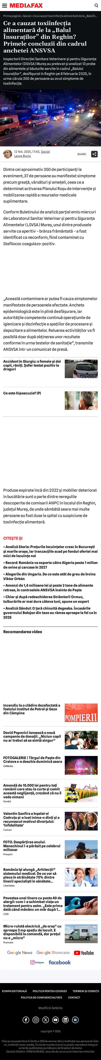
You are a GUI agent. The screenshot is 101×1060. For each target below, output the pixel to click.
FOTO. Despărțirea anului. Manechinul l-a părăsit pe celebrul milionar (31, 846)
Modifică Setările (50, 1008)
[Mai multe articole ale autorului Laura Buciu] (7, 154)
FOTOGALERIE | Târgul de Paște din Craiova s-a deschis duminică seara (32, 760)
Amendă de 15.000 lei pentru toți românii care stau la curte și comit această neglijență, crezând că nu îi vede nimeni (32, 791)
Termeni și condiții (86, 991)
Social (27, 16)
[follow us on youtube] (84, 953)
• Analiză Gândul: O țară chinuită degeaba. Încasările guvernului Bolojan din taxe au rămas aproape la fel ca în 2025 (50, 613)
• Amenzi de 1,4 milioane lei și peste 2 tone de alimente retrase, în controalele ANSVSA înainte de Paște (48, 587)
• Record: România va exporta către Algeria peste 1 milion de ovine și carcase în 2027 (50, 565)
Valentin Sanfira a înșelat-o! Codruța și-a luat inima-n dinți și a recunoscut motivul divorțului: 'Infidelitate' (31, 819)
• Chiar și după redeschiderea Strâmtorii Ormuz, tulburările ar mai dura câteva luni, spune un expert (46, 599)
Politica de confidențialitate (41, 997)
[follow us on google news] (19, 953)
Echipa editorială (14, 991)
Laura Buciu (22, 156)
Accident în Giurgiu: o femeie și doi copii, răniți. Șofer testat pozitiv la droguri (32, 365)
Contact (74, 997)
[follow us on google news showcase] (53, 953)
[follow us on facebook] (60, 962)
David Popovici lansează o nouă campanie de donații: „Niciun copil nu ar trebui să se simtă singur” (32, 737)
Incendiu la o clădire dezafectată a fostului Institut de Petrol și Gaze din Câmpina (31, 709)
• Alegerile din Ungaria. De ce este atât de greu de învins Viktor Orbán (49, 576)
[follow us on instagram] (37, 962)
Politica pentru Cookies (50, 991)
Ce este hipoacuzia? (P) (22, 393)
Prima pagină (12, 16)
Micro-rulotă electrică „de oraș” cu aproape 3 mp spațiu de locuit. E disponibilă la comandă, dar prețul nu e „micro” (32, 932)
